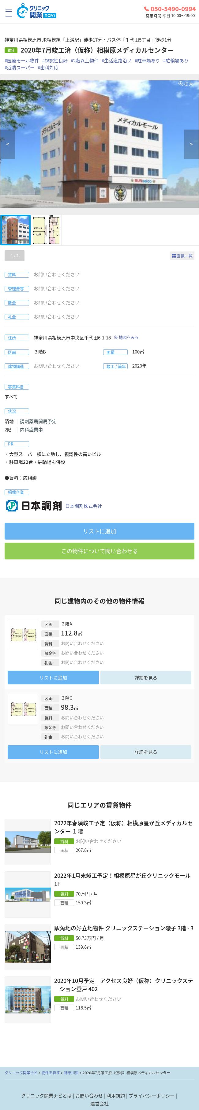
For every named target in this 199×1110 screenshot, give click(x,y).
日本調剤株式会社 (53, 506)
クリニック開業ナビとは (46, 1095)
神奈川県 (71, 1072)
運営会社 (99, 1103)
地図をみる (129, 337)
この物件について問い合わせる (99, 551)
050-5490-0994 (170, 9)
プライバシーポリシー (152, 1095)
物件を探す (51, 1072)
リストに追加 (99, 531)
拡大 (188, 83)
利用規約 (116, 1095)
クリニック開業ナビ (21, 1072)
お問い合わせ (89, 1095)
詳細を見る (145, 677)
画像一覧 (185, 255)
